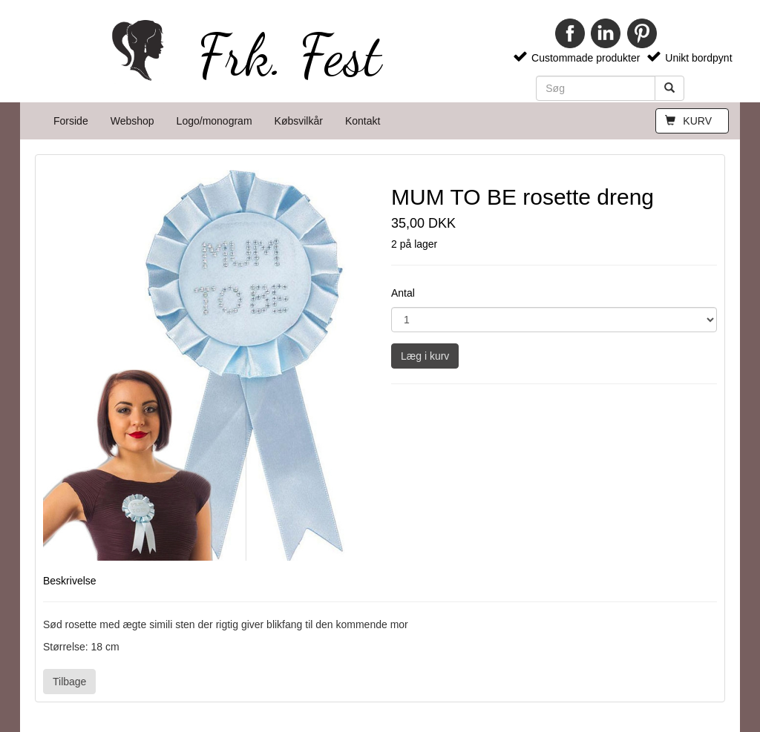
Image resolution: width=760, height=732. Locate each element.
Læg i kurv (425, 356)
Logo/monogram (214, 121)
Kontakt (362, 121)
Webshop (132, 121)
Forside (70, 121)
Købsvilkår (299, 121)
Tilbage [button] (69, 682)
